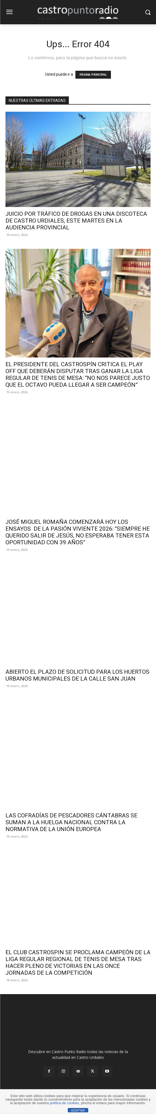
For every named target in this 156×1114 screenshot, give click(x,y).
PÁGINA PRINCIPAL (93, 74)
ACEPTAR (78, 1110)
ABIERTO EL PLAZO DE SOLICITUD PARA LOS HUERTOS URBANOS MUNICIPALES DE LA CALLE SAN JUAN (77, 675)
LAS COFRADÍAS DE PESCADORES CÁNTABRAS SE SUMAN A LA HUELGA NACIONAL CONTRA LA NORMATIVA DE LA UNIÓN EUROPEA (71, 822)
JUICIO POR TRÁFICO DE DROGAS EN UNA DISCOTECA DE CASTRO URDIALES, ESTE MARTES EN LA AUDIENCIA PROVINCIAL (76, 221)
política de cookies (64, 1103)
